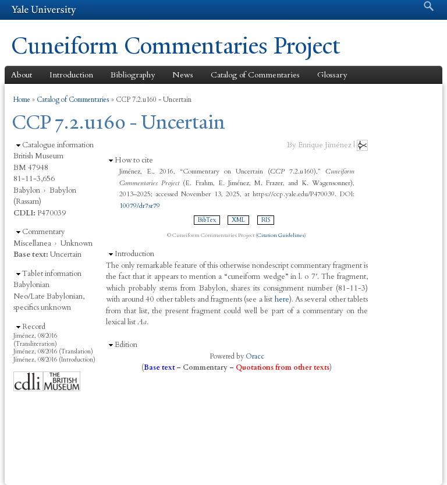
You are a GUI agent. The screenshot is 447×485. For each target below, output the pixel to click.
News (182, 74)
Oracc (255, 356)
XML (238, 220)
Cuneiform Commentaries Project (175, 46)
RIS (265, 220)
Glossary (332, 74)
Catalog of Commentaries (255, 74)
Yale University (43, 10)
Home (21, 99)
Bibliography (133, 74)
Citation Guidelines (280, 235)
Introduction (71, 74)
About (21, 74)
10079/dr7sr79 (139, 205)
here (282, 299)
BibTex (207, 220)
